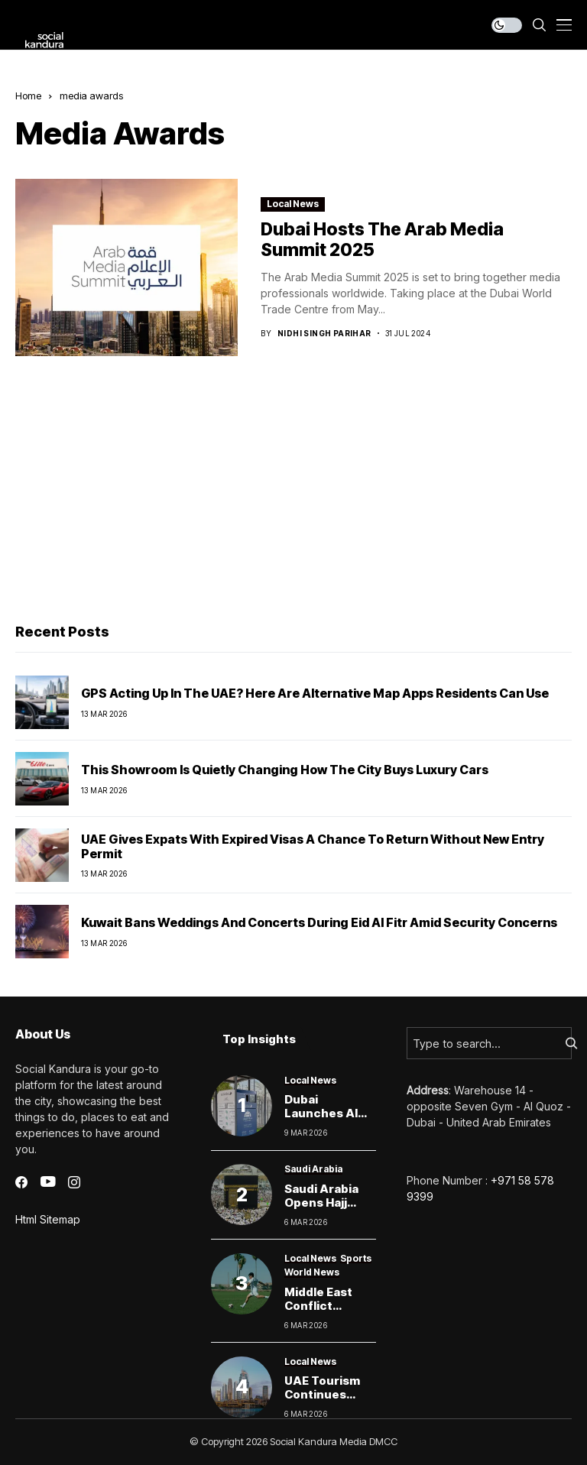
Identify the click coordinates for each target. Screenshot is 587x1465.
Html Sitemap (47, 1219)
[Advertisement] (293, 494)
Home (28, 95)
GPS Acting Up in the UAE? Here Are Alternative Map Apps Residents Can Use (315, 693)
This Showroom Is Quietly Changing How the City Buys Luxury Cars (284, 769)
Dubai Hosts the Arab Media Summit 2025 (382, 240)
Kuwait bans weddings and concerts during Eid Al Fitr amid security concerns (319, 922)
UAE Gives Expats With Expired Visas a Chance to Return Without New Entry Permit (312, 846)
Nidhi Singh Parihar (324, 333)
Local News (293, 203)
